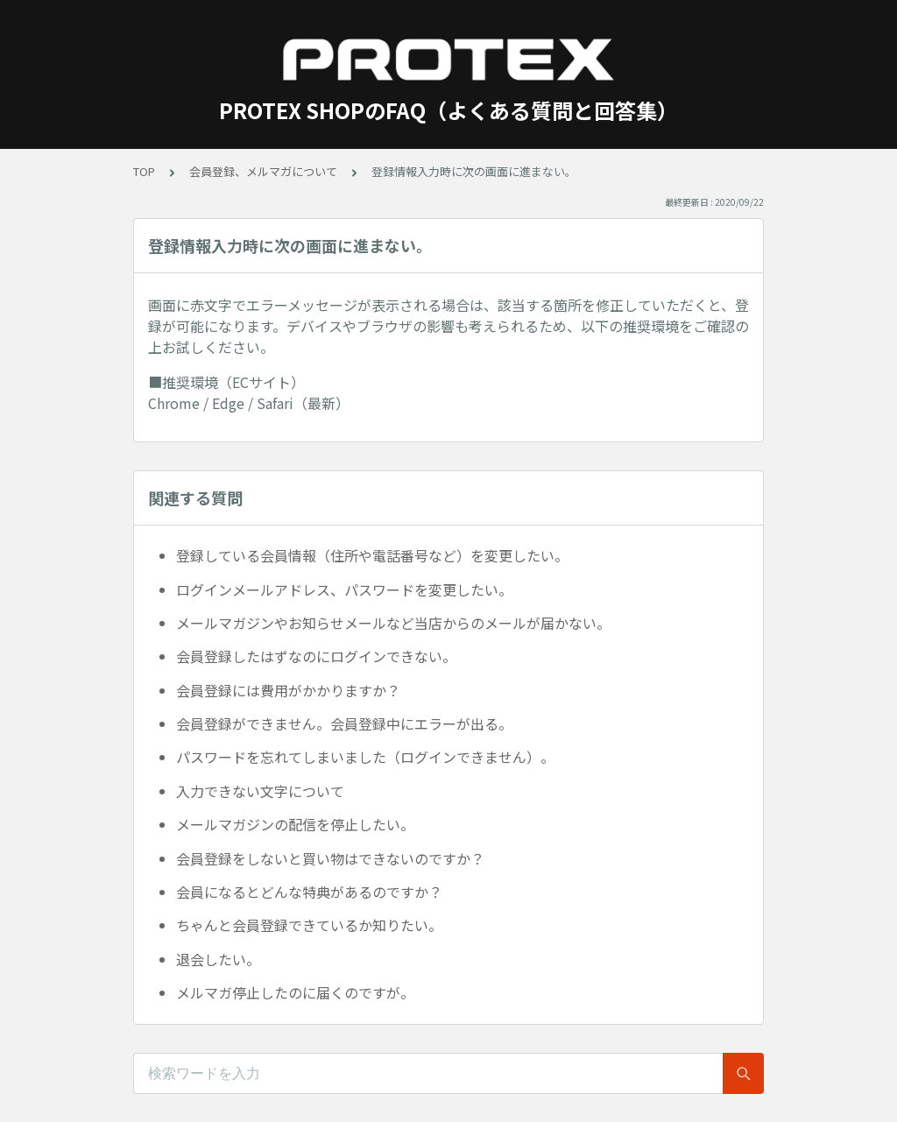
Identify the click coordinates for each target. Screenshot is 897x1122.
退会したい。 (218, 959)
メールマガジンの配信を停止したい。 (295, 824)
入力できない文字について (260, 790)
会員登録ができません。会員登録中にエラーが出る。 (344, 723)
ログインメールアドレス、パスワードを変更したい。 (344, 589)
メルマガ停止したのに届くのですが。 (295, 992)
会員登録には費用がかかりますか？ (288, 690)
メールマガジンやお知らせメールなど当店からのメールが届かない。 (393, 622)
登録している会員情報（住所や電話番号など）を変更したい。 (372, 555)
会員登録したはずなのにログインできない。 (316, 656)
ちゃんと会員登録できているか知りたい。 (309, 924)
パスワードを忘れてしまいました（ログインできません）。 (365, 756)
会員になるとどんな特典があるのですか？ (309, 891)
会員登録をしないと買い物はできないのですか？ (330, 858)
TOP (144, 171)
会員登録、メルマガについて (263, 171)
